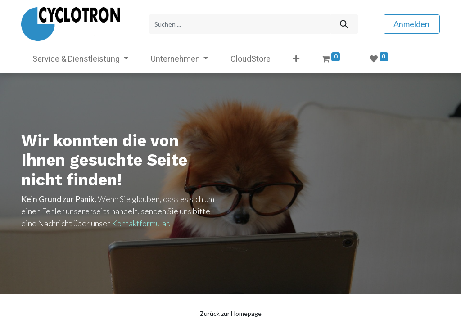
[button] (296, 59)
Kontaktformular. (141, 223)
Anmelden (411, 24)
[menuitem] (250, 59)
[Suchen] (344, 24)
